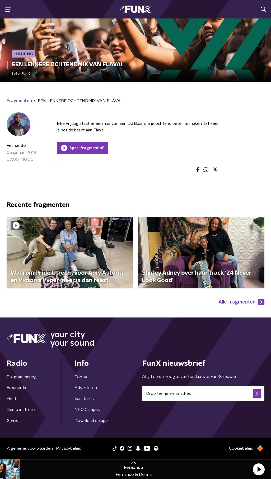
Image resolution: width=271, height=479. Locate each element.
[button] (258, 469)
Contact (82, 377)
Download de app (91, 421)
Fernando (16, 146)
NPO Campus (87, 409)
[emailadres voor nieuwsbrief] (203, 393)
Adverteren (85, 388)
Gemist (13, 421)
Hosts (12, 399)
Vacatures (84, 399)
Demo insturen (21, 409)
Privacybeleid (68, 448)
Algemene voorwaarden (30, 448)
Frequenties (18, 388)
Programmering (22, 377)
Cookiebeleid (241, 448)
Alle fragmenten (241, 302)
